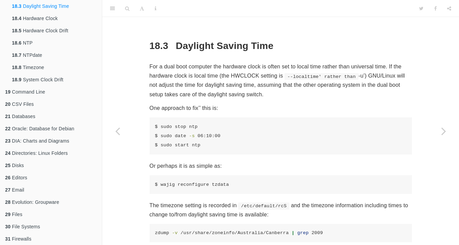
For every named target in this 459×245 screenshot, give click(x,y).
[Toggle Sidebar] (112, 8)
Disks (14, 165)
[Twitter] (421, 8)
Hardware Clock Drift (40, 30)
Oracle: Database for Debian (39, 128)
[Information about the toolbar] (156, 8)
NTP (22, 43)
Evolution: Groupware (32, 202)
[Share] (449, 8)
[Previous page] (117, 131)
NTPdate (27, 55)
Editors (16, 177)
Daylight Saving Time (40, 6)
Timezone (28, 67)
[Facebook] (435, 8)
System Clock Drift (37, 79)
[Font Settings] (142, 8)
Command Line (25, 92)
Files (13, 214)
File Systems (22, 226)
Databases (20, 116)
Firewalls (18, 239)
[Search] (127, 8)
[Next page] (443, 131)
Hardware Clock (35, 18)
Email (14, 190)
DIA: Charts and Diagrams (37, 141)
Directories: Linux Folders (36, 153)
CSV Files (19, 104)
